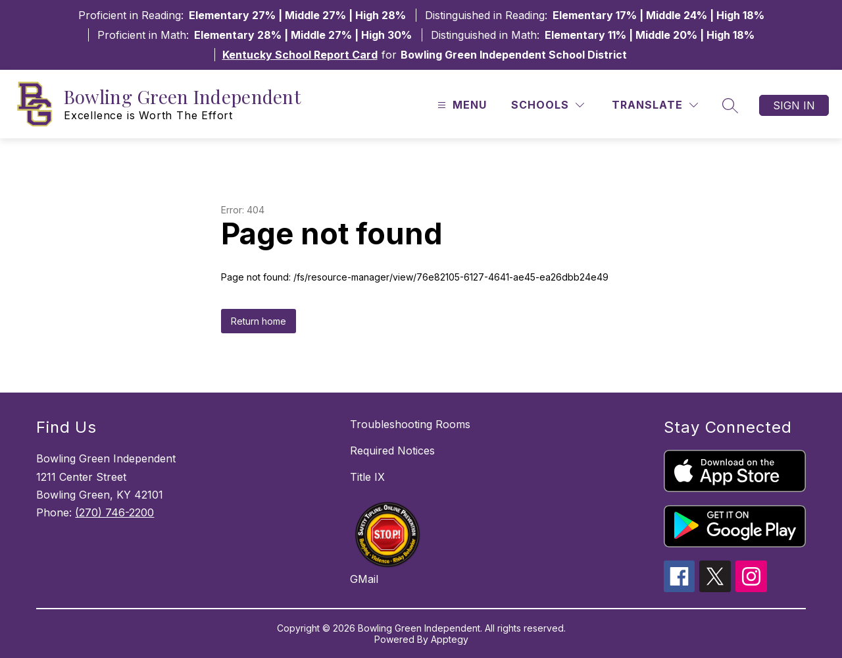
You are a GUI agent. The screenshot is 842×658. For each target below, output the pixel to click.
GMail (364, 579)
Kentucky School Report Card (300, 54)
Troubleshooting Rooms (410, 424)
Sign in (794, 105)
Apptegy (449, 639)
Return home (258, 321)
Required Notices (392, 450)
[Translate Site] (654, 105)
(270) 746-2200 (114, 512)
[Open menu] (460, 105)
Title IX (367, 476)
